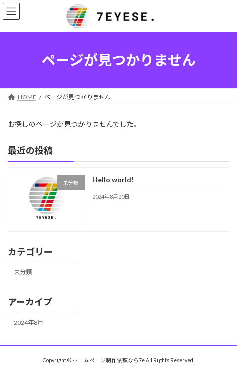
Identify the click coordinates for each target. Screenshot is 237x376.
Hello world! (113, 179)
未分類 (23, 272)
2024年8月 (28, 322)
